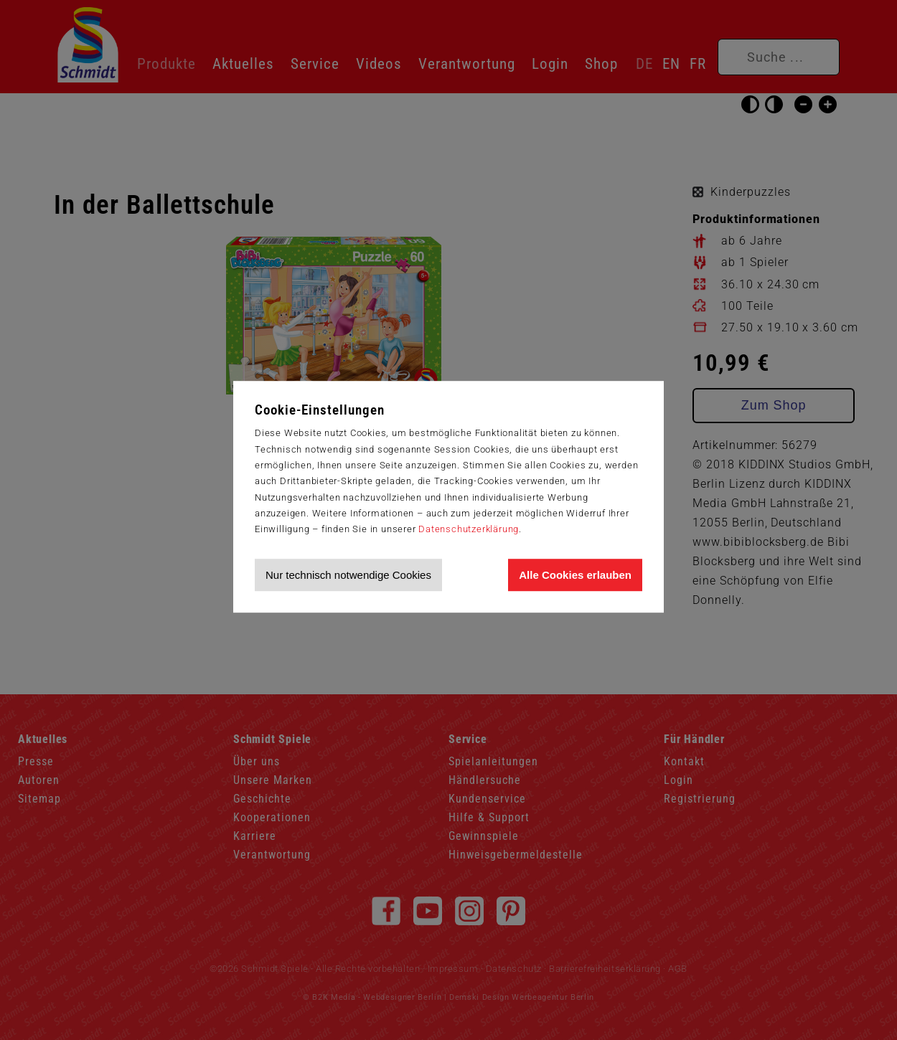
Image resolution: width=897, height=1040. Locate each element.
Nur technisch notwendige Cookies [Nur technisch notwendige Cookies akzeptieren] (348, 575)
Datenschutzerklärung (468, 529)
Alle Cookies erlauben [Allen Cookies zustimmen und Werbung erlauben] (575, 575)
